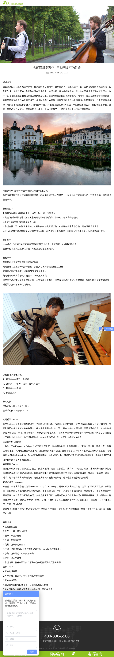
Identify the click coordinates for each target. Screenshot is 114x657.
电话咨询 (95, 654)
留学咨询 (57, 654)
